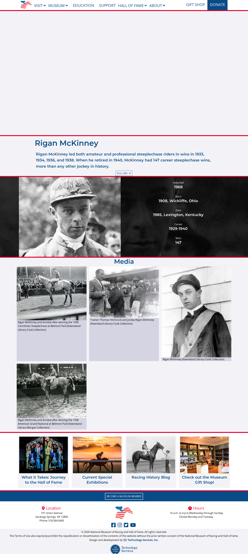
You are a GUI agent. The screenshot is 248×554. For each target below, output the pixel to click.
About (155, 5)
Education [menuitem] (83, 5)
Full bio (124, 173)
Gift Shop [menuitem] (195, 4)
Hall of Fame (131, 5)
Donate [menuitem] (217, 4)
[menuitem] (26, 4)
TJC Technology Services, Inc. (141, 540)
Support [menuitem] (107, 5)
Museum (56, 5)
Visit (38, 5)
